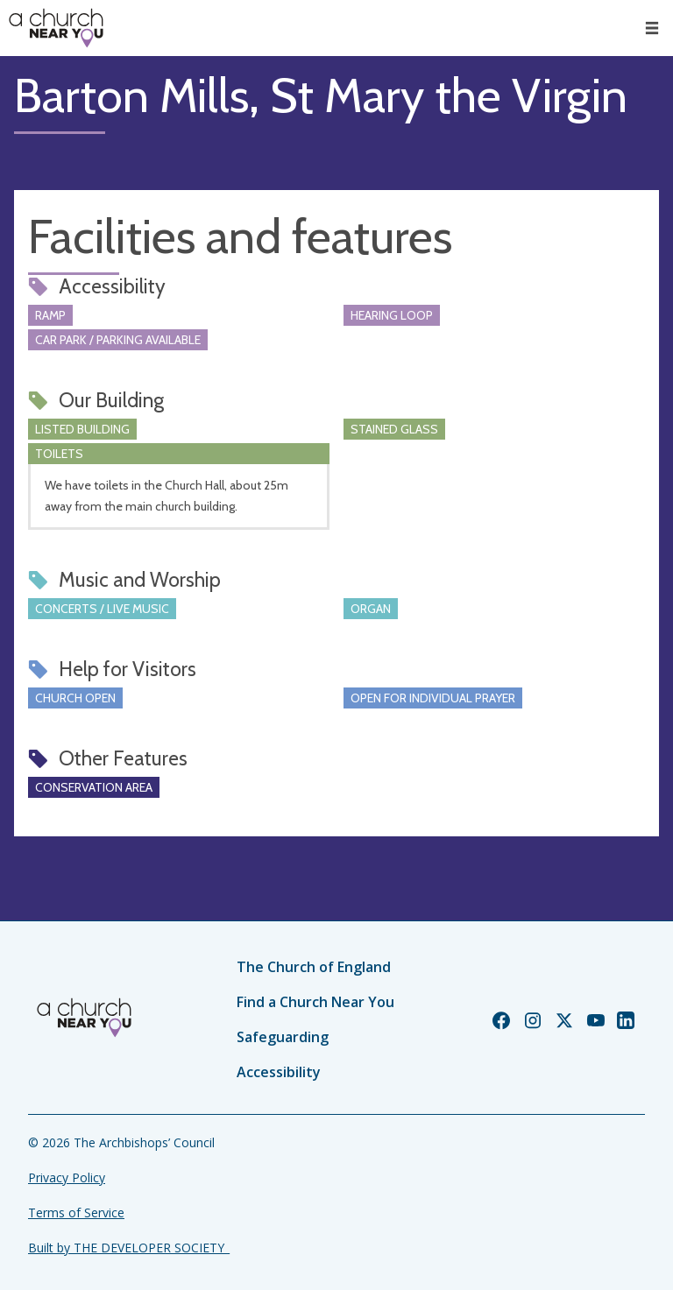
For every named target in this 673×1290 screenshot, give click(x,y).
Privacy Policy (66, 1177)
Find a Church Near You (315, 1002)
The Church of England (314, 966)
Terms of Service (76, 1212)
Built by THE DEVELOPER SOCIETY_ (129, 1247)
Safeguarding (283, 1037)
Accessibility (279, 1072)
